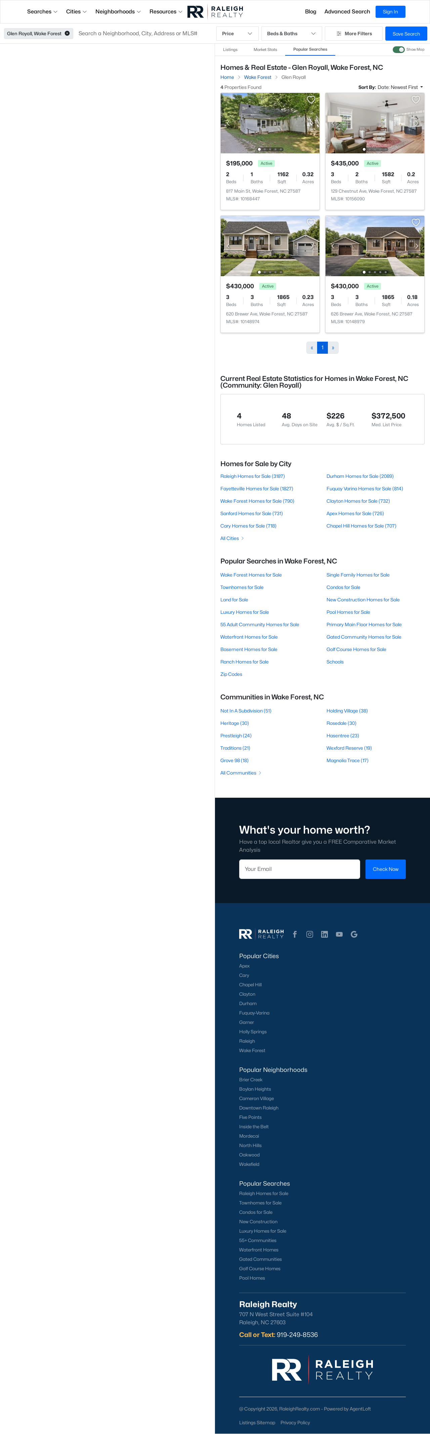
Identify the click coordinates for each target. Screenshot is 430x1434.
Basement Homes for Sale (248, 649)
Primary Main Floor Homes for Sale (364, 624)
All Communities (241, 773)
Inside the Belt (254, 1126)
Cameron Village (256, 1098)
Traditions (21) (235, 748)
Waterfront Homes (258, 1249)
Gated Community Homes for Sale (364, 637)
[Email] (299, 869)
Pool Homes (252, 1278)
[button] (67, 33)
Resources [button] (166, 11)
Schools (335, 661)
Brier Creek (251, 1079)
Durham (248, 1003)
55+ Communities (257, 1240)
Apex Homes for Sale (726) (355, 513)
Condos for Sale (343, 587)
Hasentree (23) (343, 735)
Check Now (385, 869)
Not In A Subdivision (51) (245, 710)
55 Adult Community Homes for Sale (259, 624)
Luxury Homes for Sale (244, 612)
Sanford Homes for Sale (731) (251, 513)
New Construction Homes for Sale (363, 599)
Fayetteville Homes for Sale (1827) (256, 488)
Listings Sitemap (257, 1422)
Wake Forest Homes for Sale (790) (257, 501)
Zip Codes (231, 674)
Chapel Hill (250, 984)
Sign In (390, 11)
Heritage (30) (234, 723)
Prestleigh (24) (236, 735)
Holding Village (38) (347, 710)
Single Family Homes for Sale (358, 575)
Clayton (247, 994)
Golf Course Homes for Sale (356, 649)
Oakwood (249, 1154)
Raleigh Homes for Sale (263, 1193)
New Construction (258, 1221)
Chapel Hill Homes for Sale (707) (361, 526)
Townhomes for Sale (242, 587)
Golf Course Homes (260, 1268)
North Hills (250, 1145)
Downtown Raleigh (258, 1107)
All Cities (232, 538)
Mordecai (249, 1136)
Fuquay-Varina (254, 1013)
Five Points (250, 1117)
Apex (244, 966)
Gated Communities (260, 1259)
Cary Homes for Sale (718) (248, 526)
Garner (246, 1022)
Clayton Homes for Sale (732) (358, 501)
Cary (244, 975)
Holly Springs (253, 1031)
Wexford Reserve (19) (349, 748)
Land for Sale (234, 599)
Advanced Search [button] (347, 11)
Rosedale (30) (341, 723)
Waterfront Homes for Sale (249, 637)
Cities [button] (76, 11)
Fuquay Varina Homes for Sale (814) (365, 488)
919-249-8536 (297, 1335)
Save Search (406, 34)
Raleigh (247, 1041)
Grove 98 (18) (234, 760)
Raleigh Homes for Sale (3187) (252, 476)
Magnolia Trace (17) (348, 760)
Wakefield (249, 1164)
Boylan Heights (255, 1089)
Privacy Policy (295, 1422)
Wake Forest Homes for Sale (251, 575)
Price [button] (237, 34)
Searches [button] (42, 11)
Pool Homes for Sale (348, 612)
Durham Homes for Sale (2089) (360, 476)
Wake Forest (252, 1050)
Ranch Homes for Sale (244, 661)
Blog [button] (310, 11)
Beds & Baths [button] (291, 34)
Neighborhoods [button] (118, 11)
